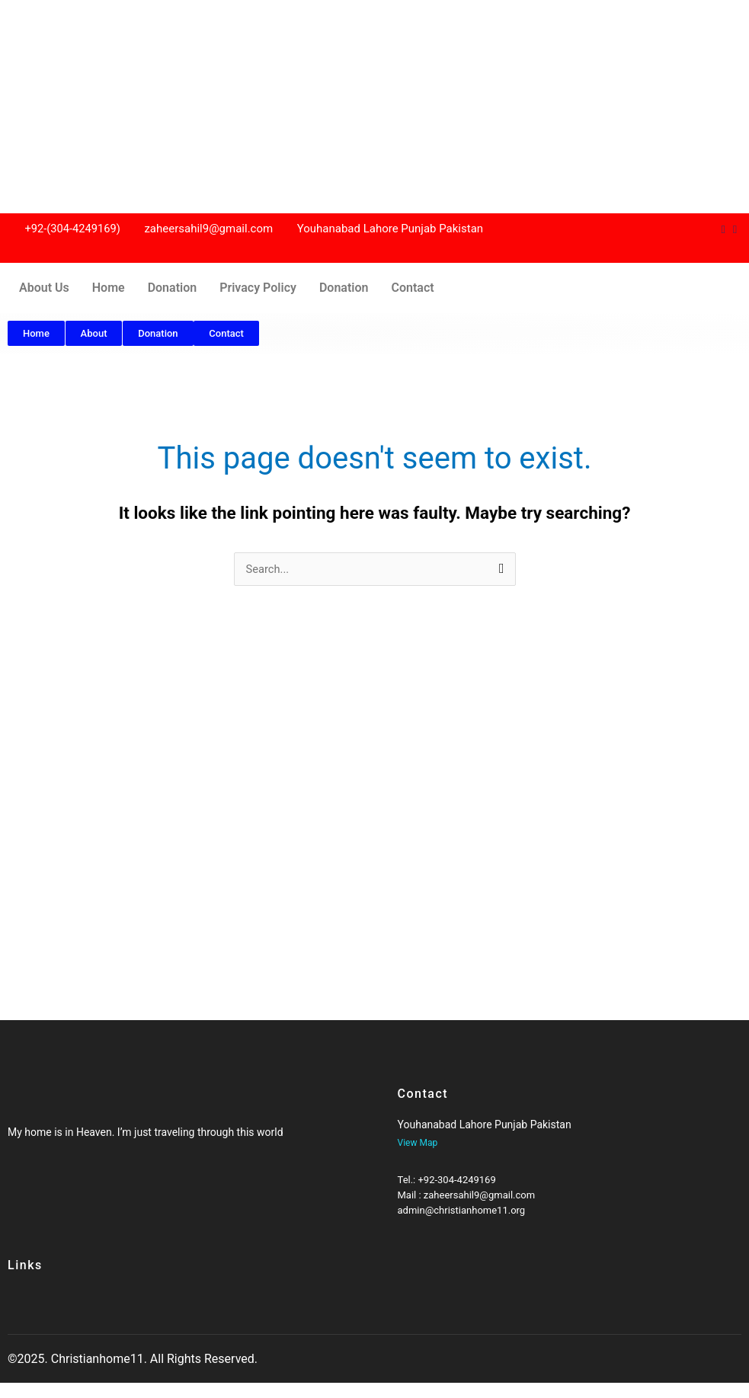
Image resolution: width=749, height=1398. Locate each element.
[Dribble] (723, 229)
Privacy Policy (257, 287)
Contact (412, 287)
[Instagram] (735, 229)
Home (108, 287)
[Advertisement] (374, 106)
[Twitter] (36, 1185)
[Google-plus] (51, 1185)
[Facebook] (21, 1185)
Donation (172, 287)
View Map (418, 1142)
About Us (44, 287)
